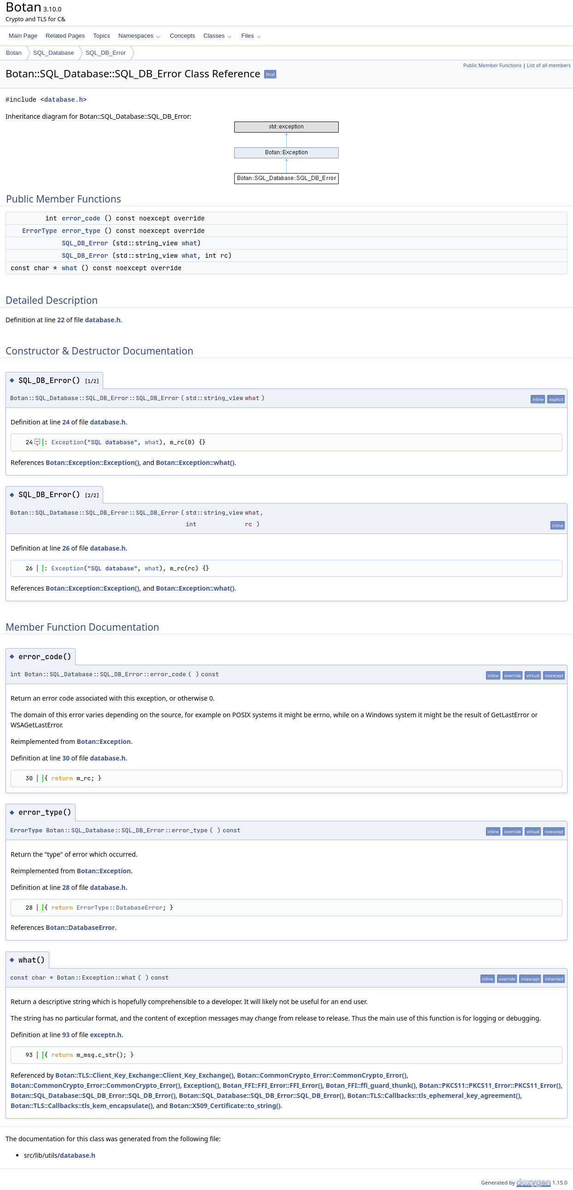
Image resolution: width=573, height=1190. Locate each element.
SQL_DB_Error (106, 52)
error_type (81, 230)
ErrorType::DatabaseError (119, 907)
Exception (68, 442)
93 (65, 1034)
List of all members (549, 65)
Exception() (202, 1085)
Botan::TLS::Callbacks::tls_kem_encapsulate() (82, 1105)
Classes (217, 35)
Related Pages (65, 35)
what (189, 243)
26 (65, 548)
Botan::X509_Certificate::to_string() (225, 1105)
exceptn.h (106, 1034)
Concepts (182, 35)
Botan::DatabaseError (80, 927)
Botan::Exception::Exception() (92, 462)
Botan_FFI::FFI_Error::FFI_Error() (273, 1085)
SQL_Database (53, 52)
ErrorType (39, 230)
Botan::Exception (104, 741)
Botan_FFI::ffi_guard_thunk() (371, 1085)
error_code (81, 218)
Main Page (23, 35)
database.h (63, 99)
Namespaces (139, 35)
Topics (101, 35)
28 (65, 887)
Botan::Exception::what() (195, 462)
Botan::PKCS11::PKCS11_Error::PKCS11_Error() (490, 1085)
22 (60, 319)
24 (65, 422)
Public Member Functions (492, 65)
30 (65, 758)
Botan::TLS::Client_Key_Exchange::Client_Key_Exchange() (144, 1075)
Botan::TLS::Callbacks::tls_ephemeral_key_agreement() (434, 1095)
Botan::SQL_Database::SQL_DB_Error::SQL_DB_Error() (93, 1095)
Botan (14, 52)
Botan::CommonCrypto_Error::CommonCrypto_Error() (321, 1075)
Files (251, 35)
